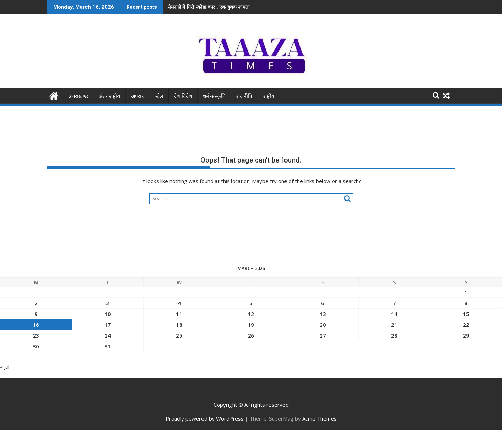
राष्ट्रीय (268, 96)
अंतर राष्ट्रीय (109, 96)
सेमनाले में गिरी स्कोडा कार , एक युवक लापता (209, 6)
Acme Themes (319, 418)
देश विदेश (183, 96)
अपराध (138, 96)
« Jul (4, 366)
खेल (159, 96)
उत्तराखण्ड (78, 96)
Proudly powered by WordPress (205, 418)
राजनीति (244, 96)
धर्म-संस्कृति (214, 96)
